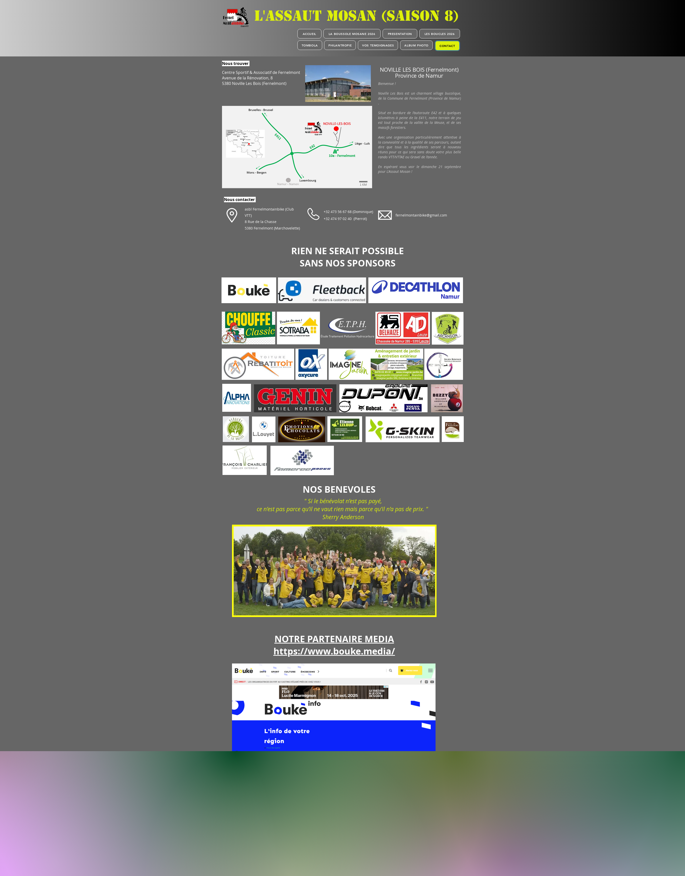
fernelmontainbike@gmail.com (421, 215)
